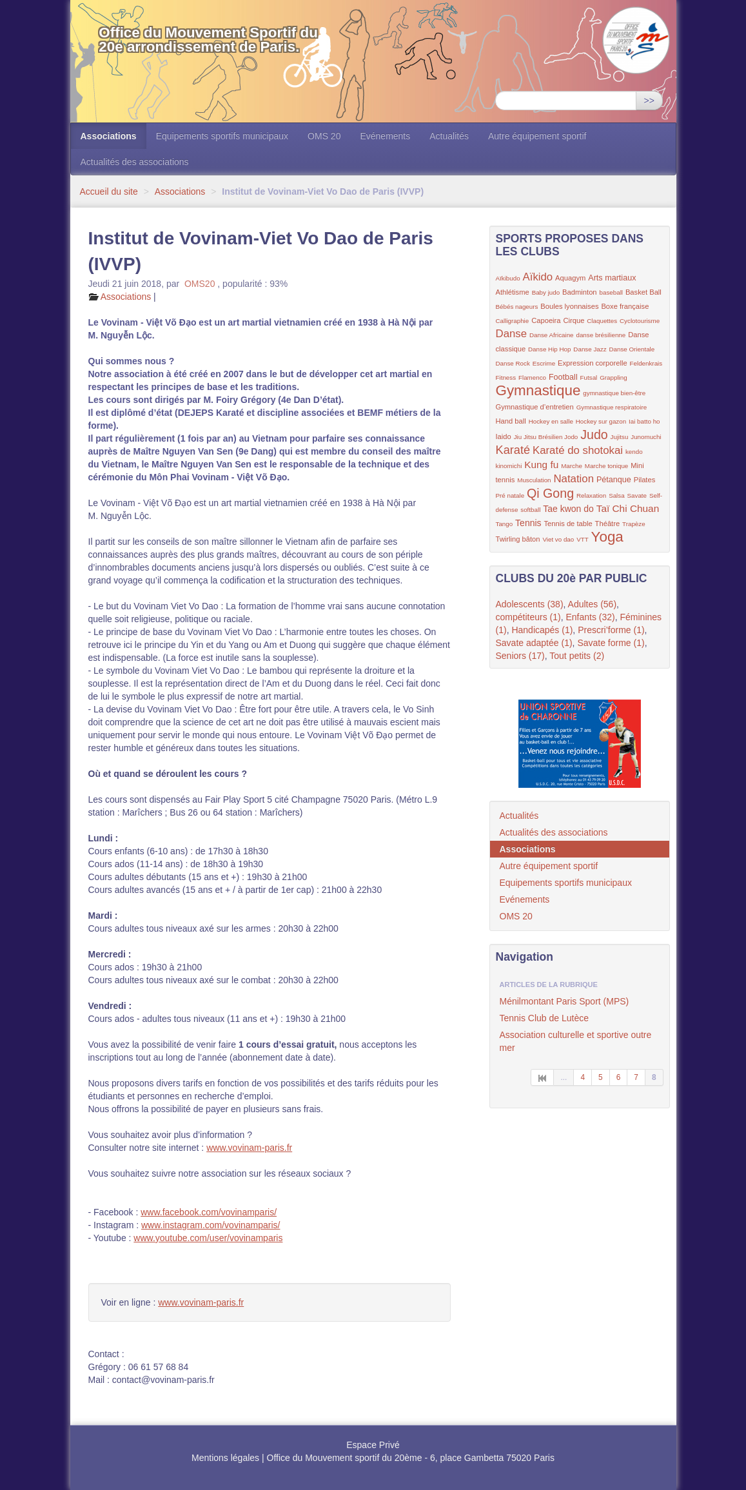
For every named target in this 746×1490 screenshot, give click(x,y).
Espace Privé (372, 1445)
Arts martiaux (612, 277)
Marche (571, 465)
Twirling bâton (518, 539)
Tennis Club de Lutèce (544, 1018)
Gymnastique (538, 390)
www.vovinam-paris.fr (249, 1147)
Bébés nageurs (517, 306)
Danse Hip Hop (549, 349)
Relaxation (591, 495)
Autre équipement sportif (537, 136)
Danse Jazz (589, 349)
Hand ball (511, 421)
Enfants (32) (589, 617)
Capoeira (545, 320)
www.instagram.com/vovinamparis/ (210, 1225)
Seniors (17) (520, 656)
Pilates (645, 480)
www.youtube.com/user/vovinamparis (207, 1238)
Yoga (607, 537)
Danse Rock (513, 363)
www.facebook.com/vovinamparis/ (209, 1212)
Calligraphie (512, 320)
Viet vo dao (558, 539)
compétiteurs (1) (528, 617)
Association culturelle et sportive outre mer (576, 1041)
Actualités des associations (135, 162)
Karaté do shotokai (578, 450)
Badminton (579, 292)
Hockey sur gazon (601, 421)
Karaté (513, 450)
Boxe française (625, 306)
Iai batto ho (644, 421)
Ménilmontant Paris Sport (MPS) (564, 1001)
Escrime (544, 363)
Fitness (506, 377)
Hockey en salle (551, 421)
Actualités (449, 136)
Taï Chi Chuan (628, 508)
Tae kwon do (568, 509)
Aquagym (570, 278)
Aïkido (538, 277)
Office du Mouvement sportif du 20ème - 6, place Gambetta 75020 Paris (411, 1458)
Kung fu (541, 464)
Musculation (534, 480)
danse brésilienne (600, 334)
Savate (637, 495)
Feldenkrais (646, 363)
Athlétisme (512, 292)
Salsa (617, 495)
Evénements (385, 136)
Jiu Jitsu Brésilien (539, 436)
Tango (504, 523)
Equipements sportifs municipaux (222, 136)
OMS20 (199, 284)
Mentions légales (225, 1458)
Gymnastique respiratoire (611, 407)
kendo (634, 451)
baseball (611, 292)
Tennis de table (568, 523)
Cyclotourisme (640, 320)
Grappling (613, 377)
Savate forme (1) (610, 643)
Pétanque (613, 479)
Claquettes (602, 320)
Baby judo (546, 292)
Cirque (573, 320)
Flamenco (532, 377)
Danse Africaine (551, 334)
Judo (594, 434)
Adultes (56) (592, 604)
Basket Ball (643, 292)
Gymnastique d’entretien (535, 407)
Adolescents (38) (530, 604)
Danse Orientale (631, 349)
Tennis (528, 523)
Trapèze (633, 523)
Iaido (503, 436)
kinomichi (509, 465)
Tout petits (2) (576, 656)
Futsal (589, 377)
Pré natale (510, 495)
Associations (109, 136)
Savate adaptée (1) (534, 643)
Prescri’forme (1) (611, 630)
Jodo (571, 436)
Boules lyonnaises (569, 306)
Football (563, 377)
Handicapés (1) (542, 630)
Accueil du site (109, 191)
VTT (582, 539)
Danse (511, 334)
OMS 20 (324, 136)
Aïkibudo (508, 278)
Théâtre (607, 523)
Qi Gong (550, 493)
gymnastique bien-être (614, 393)
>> (649, 100)
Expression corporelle (592, 363)
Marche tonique (607, 465)
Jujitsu (620, 436)
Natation (573, 479)
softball (530, 509)
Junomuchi (646, 436)
